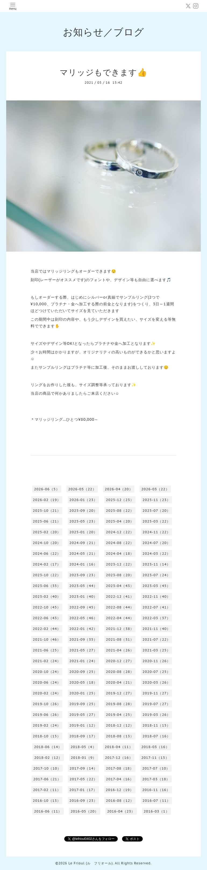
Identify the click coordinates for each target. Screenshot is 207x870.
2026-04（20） (119, 489)
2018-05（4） (83, 747)
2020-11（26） (156, 661)
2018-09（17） (83, 736)
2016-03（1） (156, 811)
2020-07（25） (156, 671)
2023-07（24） (156, 575)
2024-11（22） (156, 532)
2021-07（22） (156, 639)
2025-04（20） (120, 521)
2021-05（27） (83, 650)
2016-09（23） (83, 800)
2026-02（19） (47, 500)
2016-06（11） (48, 811)
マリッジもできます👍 (103, 72)
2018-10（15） (47, 736)
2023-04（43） (120, 585)
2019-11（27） (156, 693)
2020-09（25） (83, 671)
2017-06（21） (47, 779)
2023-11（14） (156, 564)
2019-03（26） (156, 714)
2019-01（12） (83, 725)
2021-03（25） (156, 650)
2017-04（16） (120, 779)
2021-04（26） (120, 650)
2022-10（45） (47, 607)
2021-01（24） (83, 661)
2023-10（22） (47, 575)
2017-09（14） (83, 768)
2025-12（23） (120, 500)
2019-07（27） (156, 704)
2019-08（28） (120, 704)
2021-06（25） (47, 650)
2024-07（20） (156, 543)
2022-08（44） (120, 607)
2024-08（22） (120, 543)
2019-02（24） (47, 725)
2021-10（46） (47, 639)
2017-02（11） (47, 790)
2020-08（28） (120, 671)
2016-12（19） (120, 790)
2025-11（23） (156, 500)
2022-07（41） (156, 607)
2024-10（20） (47, 543)
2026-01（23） (83, 500)
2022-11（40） (156, 596)
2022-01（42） (83, 628)
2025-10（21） (47, 510)
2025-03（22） (156, 521)
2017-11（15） (155, 757)
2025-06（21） (47, 521)
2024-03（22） (156, 553)
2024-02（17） (47, 564)
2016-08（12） (120, 800)
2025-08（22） (120, 510)
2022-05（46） (83, 618)
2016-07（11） (156, 800)
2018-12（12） (120, 725)
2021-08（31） (120, 639)
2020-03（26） (156, 682)
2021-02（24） (47, 661)
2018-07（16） (156, 736)
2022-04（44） (120, 618)
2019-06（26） (47, 714)
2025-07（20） (156, 510)
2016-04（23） (121, 811)
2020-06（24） (47, 682)
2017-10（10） (47, 768)
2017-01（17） (83, 790)
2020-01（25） (83, 693)
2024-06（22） (47, 553)
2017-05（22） (83, 779)
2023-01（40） (83, 596)
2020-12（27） (120, 661)
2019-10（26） (47, 704)
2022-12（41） (120, 596)
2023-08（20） (120, 575)
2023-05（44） (83, 585)
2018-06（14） (48, 747)
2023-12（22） (120, 564)
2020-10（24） (47, 671)
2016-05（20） (84, 811)
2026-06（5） (46, 489)
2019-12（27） (120, 693)
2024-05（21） (83, 553)
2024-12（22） (120, 532)
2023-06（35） (47, 585)
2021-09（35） (83, 639)
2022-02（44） (47, 628)
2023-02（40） (47, 596)
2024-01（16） (83, 564)
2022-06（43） (47, 618)
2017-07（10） (156, 768)
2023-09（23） (83, 575)
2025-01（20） (83, 532)
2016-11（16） (156, 790)
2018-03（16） (155, 747)
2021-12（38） (120, 628)
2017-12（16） (119, 757)
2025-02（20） (47, 532)
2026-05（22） (82, 489)
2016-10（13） (47, 800)
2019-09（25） (83, 704)
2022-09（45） (83, 607)
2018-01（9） (83, 757)
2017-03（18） (156, 779)
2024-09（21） (83, 543)
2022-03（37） (156, 618)
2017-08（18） (120, 768)
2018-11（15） (156, 725)
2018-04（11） (119, 747)
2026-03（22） (155, 489)
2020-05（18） (83, 682)
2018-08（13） (120, 736)
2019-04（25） (120, 714)
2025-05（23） (83, 521)
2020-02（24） (47, 693)
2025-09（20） (83, 510)
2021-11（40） (156, 628)
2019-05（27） (83, 714)
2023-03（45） (156, 585)
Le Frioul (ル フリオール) (90, 863)
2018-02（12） (48, 757)
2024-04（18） (120, 553)
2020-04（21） (120, 682)
